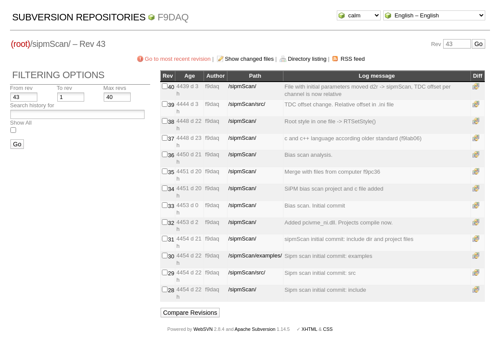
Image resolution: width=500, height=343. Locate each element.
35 (171, 172)
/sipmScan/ (242, 86)
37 (171, 138)
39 (171, 105)
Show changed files (249, 59)
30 (171, 256)
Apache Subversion (255, 329)
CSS (327, 329)
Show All (21, 122)
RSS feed (353, 59)
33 (171, 206)
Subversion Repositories (78, 17)
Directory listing (307, 59)
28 (171, 290)
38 (171, 122)
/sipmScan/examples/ (255, 255)
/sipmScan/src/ (246, 104)
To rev (64, 88)
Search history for (32, 105)
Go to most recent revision (178, 59)
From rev (21, 88)
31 (171, 239)
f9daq (173, 17)
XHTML (309, 329)
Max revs (114, 88)
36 (171, 155)
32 (171, 223)
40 (171, 87)
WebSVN (203, 329)
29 (171, 273)
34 (171, 189)
